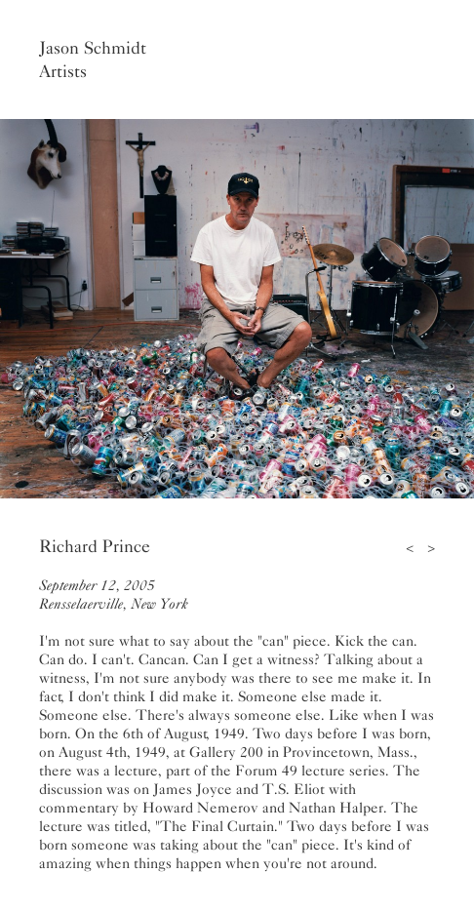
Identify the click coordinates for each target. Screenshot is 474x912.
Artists (63, 71)
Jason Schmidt (92, 48)
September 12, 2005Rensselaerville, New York (113, 594)
